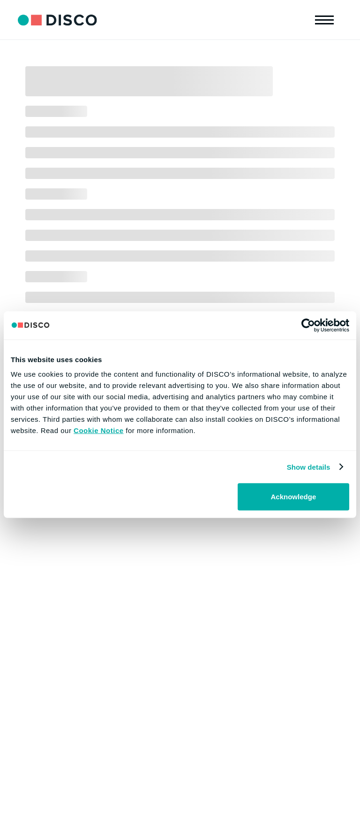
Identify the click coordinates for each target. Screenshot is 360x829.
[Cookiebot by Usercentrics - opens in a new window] (308, 325)
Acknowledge (293, 497)
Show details (308, 467)
